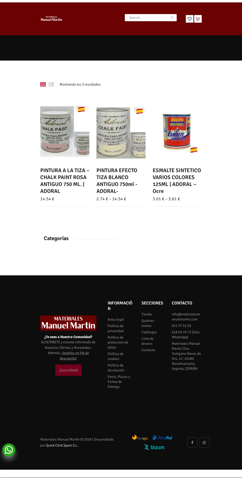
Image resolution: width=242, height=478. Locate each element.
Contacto (148, 350)
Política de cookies (116, 356)
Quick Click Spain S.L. (62, 445)
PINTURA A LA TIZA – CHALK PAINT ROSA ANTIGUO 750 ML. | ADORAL (64, 181)
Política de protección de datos (118, 342)
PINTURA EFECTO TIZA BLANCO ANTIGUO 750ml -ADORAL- (116, 181)
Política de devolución (116, 367)
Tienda (146, 314)
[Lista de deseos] (189, 18)
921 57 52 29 (181, 326)
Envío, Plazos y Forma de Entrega (119, 382)
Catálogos (149, 332)
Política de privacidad (116, 328)
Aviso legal (116, 319)
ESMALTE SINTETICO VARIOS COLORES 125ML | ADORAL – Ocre (177, 181)
